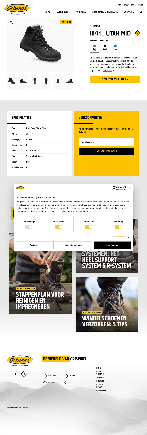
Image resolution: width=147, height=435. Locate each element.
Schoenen (63, 12)
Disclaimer (101, 391)
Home (47, 12)
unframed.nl (25, 407)
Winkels (81, 12)
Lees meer (108, 71)
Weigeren (34, 245)
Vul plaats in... (88, 142)
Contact (140, 5)
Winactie (129, 12)
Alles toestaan (112, 245)
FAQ (132, 5)
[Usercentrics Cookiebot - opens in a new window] (114, 188)
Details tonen (119, 237)
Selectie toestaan (73, 245)
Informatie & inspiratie (105, 12)
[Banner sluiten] (130, 188)
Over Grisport (123, 5)
